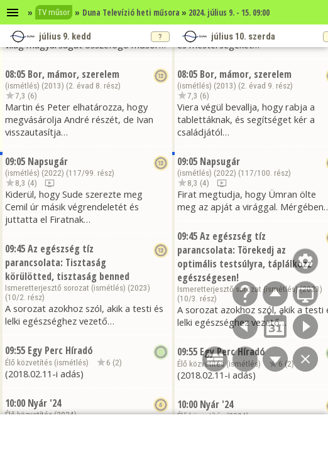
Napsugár (48, 161)
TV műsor (54, 12)
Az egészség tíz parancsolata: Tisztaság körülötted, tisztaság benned (67, 262)
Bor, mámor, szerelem (73, 74)
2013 (53, 85)
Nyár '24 (44, 403)
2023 (139, 288)
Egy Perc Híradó (60, 350)
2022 (53, 173)
